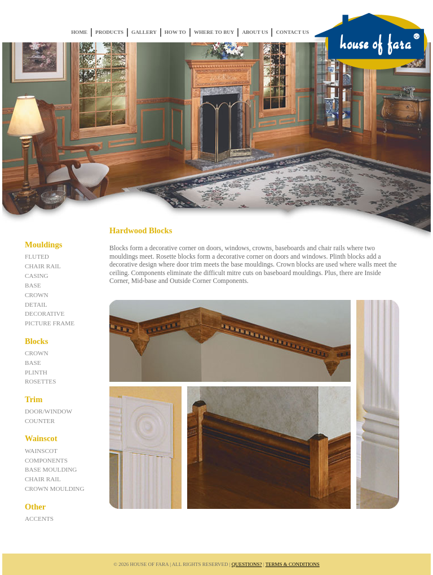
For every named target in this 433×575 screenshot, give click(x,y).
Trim (33, 399)
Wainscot (41, 438)
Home (79, 32)
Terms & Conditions (293, 564)
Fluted (37, 256)
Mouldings (43, 244)
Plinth (36, 372)
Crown (36, 294)
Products (109, 32)
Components (46, 460)
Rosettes (40, 381)
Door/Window (48, 411)
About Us (255, 32)
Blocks (36, 341)
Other (35, 506)
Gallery (144, 32)
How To (175, 32)
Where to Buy (214, 32)
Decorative (44, 313)
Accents (39, 518)
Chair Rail (43, 266)
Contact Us (292, 32)
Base (33, 285)
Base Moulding (51, 469)
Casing (36, 275)
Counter (40, 420)
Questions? (247, 564)
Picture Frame (49, 323)
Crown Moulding (55, 488)
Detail (36, 304)
